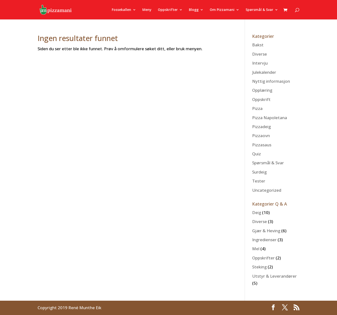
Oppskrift (261, 99)
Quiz (256, 154)
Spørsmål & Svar (259, 10)
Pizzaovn (261, 135)
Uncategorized (266, 190)
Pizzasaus (261, 145)
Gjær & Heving (266, 230)
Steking (259, 267)
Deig (256, 212)
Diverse (259, 54)
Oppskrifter (168, 10)
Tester (258, 181)
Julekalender (264, 72)
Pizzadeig (261, 126)
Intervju (260, 63)
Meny (147, 10)
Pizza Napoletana (269, 117)
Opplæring (262, 90)
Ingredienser (264, 239)
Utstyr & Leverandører (274, 276)
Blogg (194, 10)
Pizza (257, 108)
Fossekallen (121, 10)
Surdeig (259, 172)
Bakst (258, 45)
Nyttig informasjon (271, 81)
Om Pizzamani (222, 10)
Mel (255, 248)
